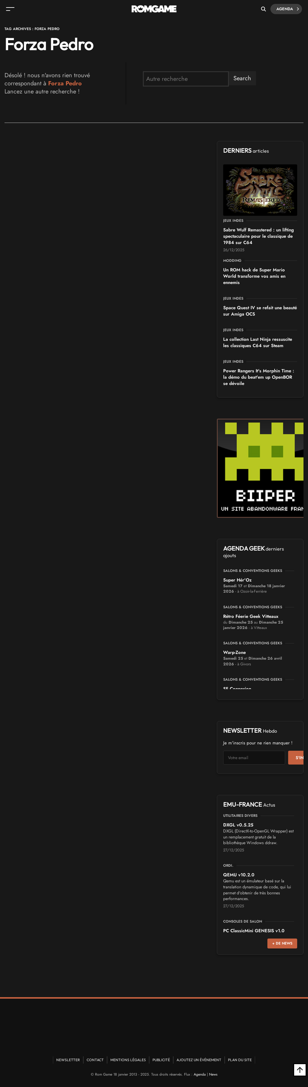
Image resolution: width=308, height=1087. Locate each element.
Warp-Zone (234, 652)
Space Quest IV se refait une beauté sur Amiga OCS (260, 310)
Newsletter (68, 1060)
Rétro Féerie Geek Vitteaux (250, 616)
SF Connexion (237, 688)
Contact (95, 1060)
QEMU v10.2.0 (238, 875)
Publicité (161, 1060)
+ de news (282, 943)
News (213, 1074)
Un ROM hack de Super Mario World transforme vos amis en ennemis (254, 276)
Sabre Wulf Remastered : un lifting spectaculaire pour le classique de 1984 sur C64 (258, 236)
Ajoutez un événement (199, 1060)
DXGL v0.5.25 (238, 825)
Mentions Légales (128, 1060)
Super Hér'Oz (237, 580)
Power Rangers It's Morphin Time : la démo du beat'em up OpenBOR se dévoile (258, 377)
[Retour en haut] (299, 1069)
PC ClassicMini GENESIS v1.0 (254, 930)
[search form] (186, 79)
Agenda (287, 9)
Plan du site (240, 1060)
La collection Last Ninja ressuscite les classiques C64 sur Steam (257, 342)
